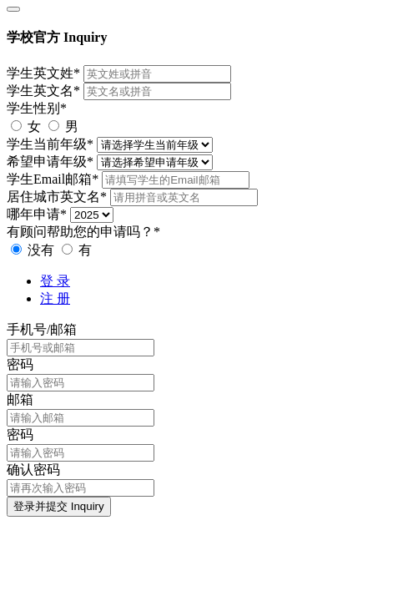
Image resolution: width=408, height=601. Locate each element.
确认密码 (33, 469)
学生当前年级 (50, 144)
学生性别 (37, 108)
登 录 (55, 281)
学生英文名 (43, 90)
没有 (34, 250)
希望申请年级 (50, 161)
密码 (20, 364)
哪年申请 (37, 214)
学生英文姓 (43, 73)
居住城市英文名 (57, 196)
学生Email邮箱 (52, 179)
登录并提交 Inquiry (58, 506)
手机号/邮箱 (42, 329)
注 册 (55, 298)
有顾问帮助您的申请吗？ (83, 232)
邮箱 (20, 399)
